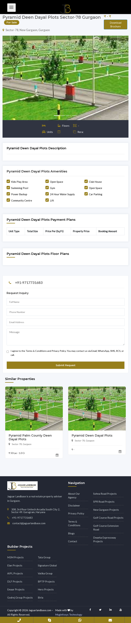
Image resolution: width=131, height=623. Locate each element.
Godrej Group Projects (20, 597)
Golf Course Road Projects (108, 517)
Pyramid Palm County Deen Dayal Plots (30, 437)
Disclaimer (74, 505)
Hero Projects (46, 589)
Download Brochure (115, 24)
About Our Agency (74, 495)
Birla (40, 597)
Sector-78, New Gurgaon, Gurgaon (26, 30)
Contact (72, 541)
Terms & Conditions (74, 523)
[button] (12, 78)
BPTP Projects (46, 581)
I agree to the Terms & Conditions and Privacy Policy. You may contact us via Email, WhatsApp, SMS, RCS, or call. (65, 352)
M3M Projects (15, 557)
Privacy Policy (76, 513)
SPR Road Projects (103, 501)
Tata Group (44, 557)
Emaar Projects (15, 589)
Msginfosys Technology (68, 614)
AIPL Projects (15, 573)
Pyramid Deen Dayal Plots (92, 435)
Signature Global (47, 565)
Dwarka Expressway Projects (104, 539)
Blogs (71, 533)
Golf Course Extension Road (106, 527)
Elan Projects (14, 565)
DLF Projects (14, 581)
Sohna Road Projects (105, 493)
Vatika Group (45, 573)
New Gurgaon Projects (106, 509)
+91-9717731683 (29, 283)
